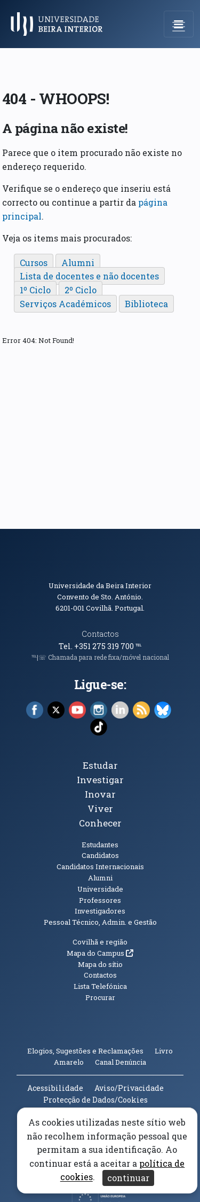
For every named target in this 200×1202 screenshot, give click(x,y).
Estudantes (100, 844)
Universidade (100, 889)
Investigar (100, 780)
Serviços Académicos (65, 303)
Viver (100, 808)
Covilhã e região (100, 942)
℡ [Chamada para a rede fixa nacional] (138, 646)
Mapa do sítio (100, 964)
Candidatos (100, 855)
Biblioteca (146, 303)
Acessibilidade (55, 1088)
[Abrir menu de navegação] (179, 24)
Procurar (100, 997)
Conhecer (100, 823)
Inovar (100, 794)
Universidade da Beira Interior (100, 585)
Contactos (100, 634)
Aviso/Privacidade (129, 1088)
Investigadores (100, 911)
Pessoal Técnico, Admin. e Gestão (100, 922)
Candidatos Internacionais (100, 866)
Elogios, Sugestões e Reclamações (85, 1051)
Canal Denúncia (120, 1062)
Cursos (33, 262)
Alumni (77, 262)
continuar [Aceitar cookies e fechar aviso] (128, 1177)
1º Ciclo (35, 289)
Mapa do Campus (100, 953)
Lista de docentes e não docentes (89, 276)
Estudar (100, 765)
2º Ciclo (81, 289)
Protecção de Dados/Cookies (95, 1100)
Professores (100, 900)
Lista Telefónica (100, 986)
